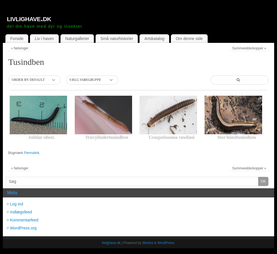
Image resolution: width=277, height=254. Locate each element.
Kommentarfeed (24, 220)
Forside (17, 38)
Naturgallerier (77, 38)
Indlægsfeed (21, 212)
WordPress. (166, 243)
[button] (34, 80)
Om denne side (189, 38)
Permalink (31, 153)
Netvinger (19, 48)
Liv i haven (44, 38)
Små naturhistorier (116, 38)
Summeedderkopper (249, 48)
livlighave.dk (29, 18)
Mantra (147, 243)
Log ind (16, 204)
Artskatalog (154, 38)
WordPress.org (23, 228)
